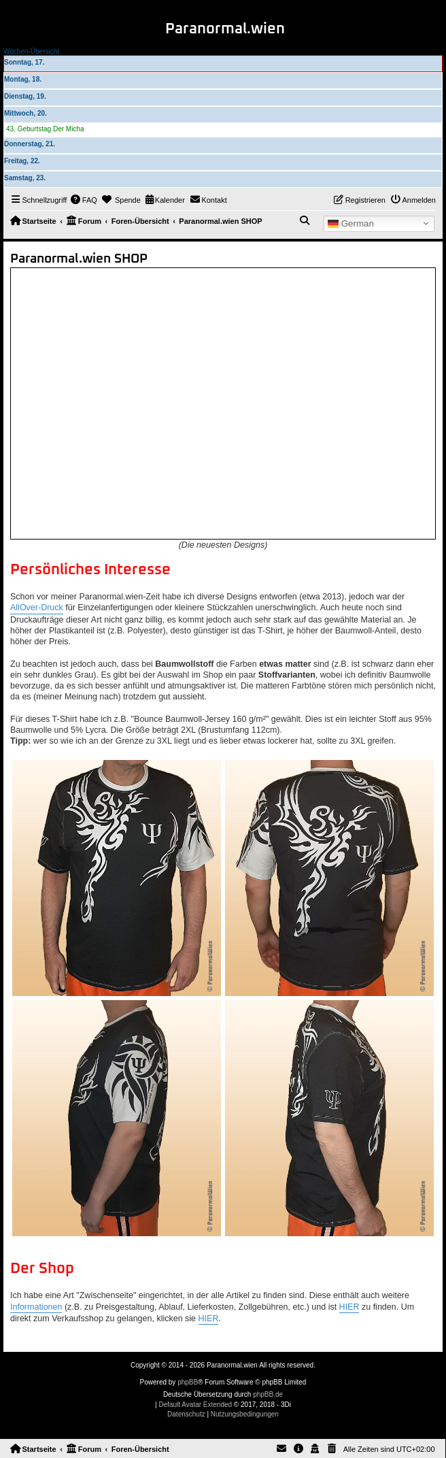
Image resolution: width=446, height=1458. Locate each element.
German (351, 223)
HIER (349, 1307)
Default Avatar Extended (195, 1404)
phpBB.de (268, 1394)
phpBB (187, 1382)
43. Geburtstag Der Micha (45, 129)
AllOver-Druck (36, 607)
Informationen (36, 1307)
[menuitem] (83, 200)
